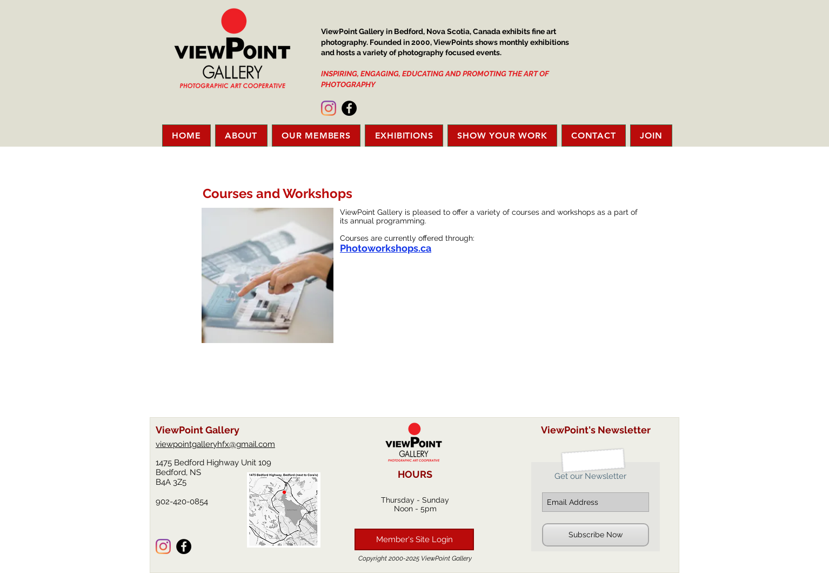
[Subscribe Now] (595, 534)
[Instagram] (328, 108)
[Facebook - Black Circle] (349, 108)
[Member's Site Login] (414, 539)
